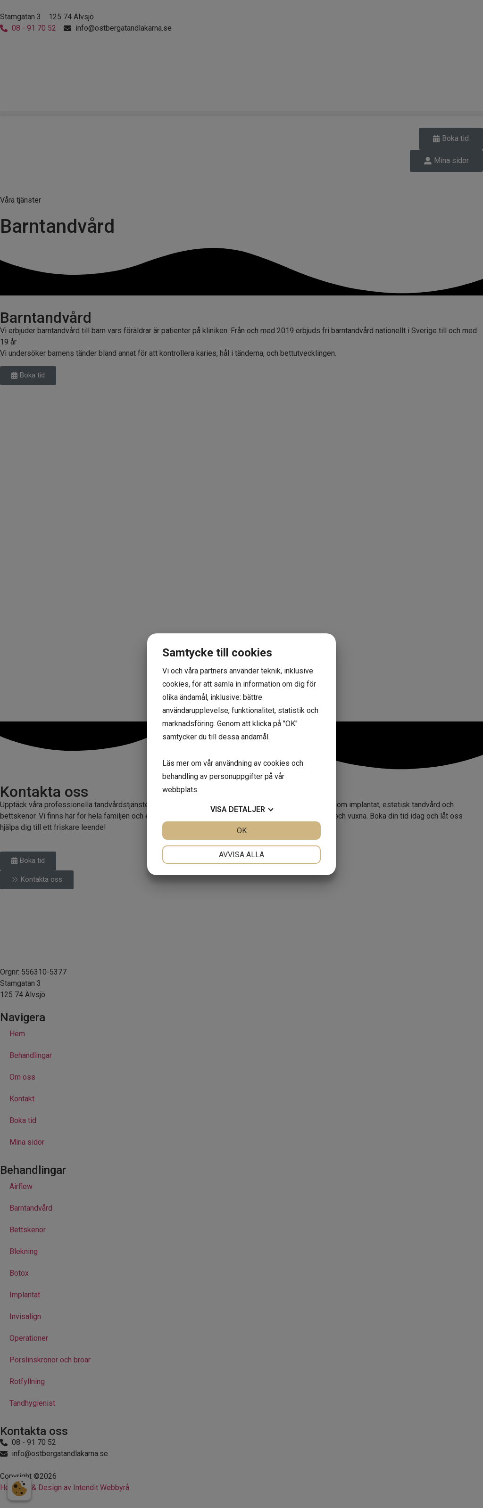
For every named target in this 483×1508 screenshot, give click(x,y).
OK (242, 830)
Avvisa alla (241, 854)
